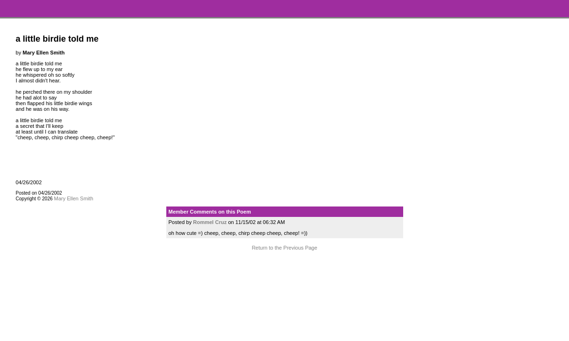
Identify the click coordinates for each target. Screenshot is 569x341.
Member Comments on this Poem (210, 212)
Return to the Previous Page (284, 248)
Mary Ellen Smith (73, 198)
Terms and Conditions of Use (284, 266)
